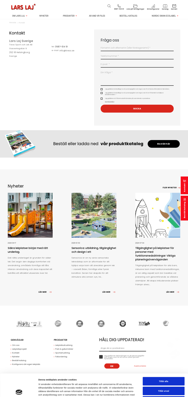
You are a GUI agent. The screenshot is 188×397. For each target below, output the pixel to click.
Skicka (137, 108)
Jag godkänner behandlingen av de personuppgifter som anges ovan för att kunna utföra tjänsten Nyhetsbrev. (137, 89)
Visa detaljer (158, 391)
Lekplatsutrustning (63, 345)
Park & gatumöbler (64, 349)
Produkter (68, 16)
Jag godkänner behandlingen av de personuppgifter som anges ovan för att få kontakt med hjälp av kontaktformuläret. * (134, 93)
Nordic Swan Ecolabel (164, 16)
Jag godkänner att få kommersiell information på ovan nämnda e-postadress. (127, 100)
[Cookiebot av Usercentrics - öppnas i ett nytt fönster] (19, 391)
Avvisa (163, 377)
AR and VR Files (97, 16)
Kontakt (184, 187)
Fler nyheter (170, 187)
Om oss (15, 345)
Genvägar (17, 340)
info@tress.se (67, 50)
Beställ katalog (128, 16)
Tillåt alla (163, 358)
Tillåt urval (163, 368)
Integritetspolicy (109, 101)
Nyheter (43, 16)
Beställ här (163, 143)
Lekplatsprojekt (19, 349)
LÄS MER (45, 292)
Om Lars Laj (18, 16)
